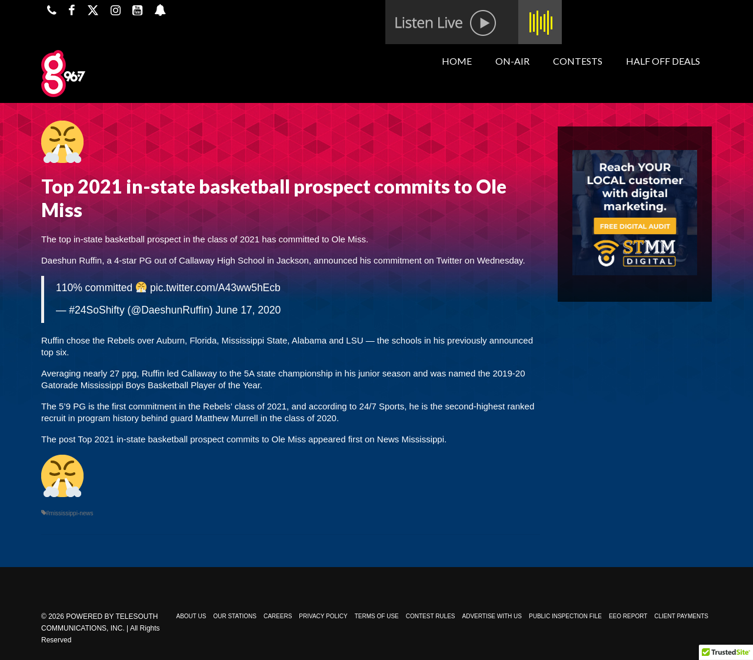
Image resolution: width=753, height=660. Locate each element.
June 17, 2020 (248, 310)
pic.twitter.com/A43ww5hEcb (215, 288)
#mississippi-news (70, 513)
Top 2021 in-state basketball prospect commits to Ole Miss (192, 439)
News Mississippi (410, 439)
